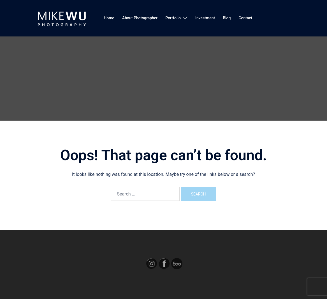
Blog (227, 18)
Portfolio (173, 18)
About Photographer (139, 18)
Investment (205, 18)
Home (109, 18)
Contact (245, 18)
